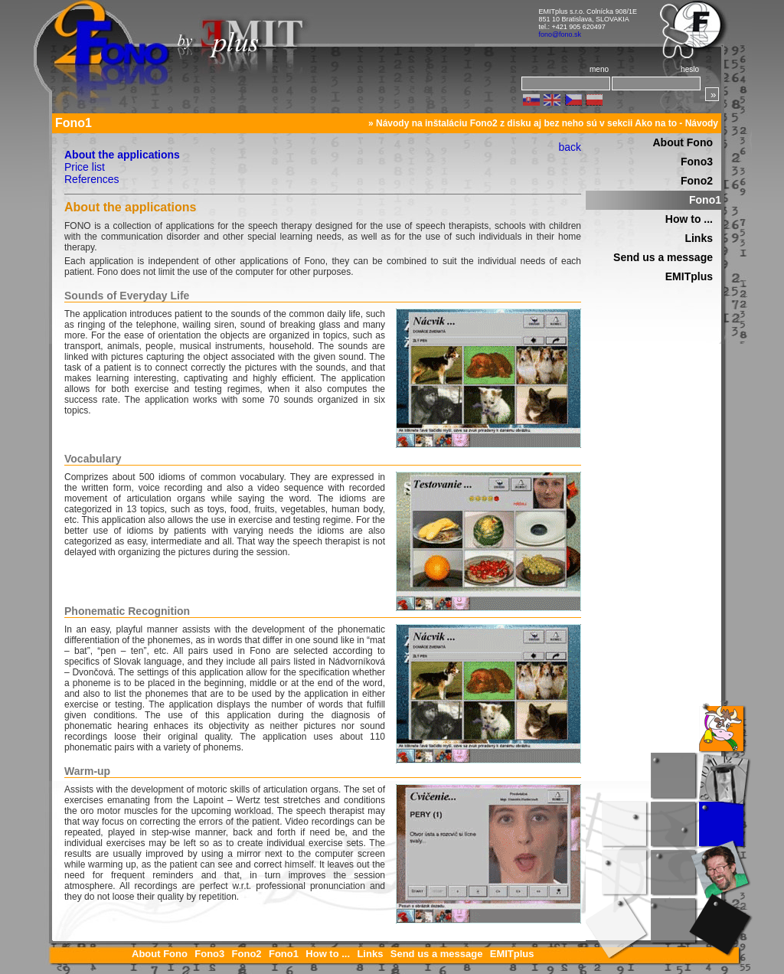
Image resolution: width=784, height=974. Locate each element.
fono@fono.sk (559, 34)
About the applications (122, 155)
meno (599, 69)
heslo (690, 69)
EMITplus (689, 276)
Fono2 (697, 181)
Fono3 (697, 161)
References (91, 179)
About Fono (682, 142)
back (569, 147)
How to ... (689, 219)
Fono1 (705, 200)
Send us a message (663, 257)
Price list (84, 167)
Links (698, 238)
